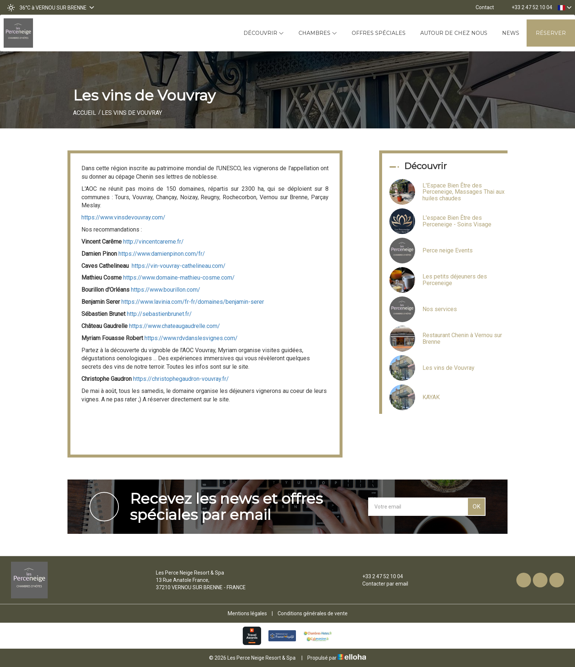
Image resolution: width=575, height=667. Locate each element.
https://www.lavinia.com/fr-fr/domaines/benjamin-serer (192, 301)
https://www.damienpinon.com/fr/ (161, 253)
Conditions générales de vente (313, 613)
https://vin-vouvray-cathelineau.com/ (179, 265)
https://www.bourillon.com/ (165, 289)
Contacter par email (381, 583)
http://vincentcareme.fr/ (153, 241)
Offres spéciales (379, 33)
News (510, 33)
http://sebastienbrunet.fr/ (159, 313)
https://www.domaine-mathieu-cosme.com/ (179, 277)
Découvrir (263, 33)
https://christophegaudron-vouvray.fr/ (181, 378)
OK (476, 506)
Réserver (551, 33)
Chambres (318, 33)
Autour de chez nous (453, 33)
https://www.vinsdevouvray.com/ (123, 217)
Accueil (84, 112)
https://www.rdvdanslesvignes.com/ (191, 338)
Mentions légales (247, 613)
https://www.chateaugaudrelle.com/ (174, 325)
